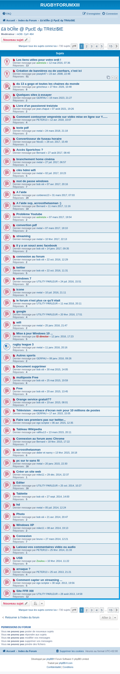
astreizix (41, 62)
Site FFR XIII (25, 591)
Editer (20, 482)
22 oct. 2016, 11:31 (57, 270)
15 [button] (110, 46)
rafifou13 (41, 432)
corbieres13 (42, 195)
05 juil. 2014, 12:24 (55, 507)
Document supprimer (31, 366)
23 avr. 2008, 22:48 (59, 73)
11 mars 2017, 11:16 (59, 206)
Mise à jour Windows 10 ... (34, 333)
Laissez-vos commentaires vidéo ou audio (46, 547)
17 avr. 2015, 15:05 (59, 413)
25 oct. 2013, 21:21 (60, 572)
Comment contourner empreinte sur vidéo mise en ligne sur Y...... (61, 116)
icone (20, 289)
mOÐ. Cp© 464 (25, 34)
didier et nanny (44, 452)
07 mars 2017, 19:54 (60, 217)
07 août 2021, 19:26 (63, 108)
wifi (18, 322)
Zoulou (40, 561)
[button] (74, 46)
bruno (39, 539)
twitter (20, 267)
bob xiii (40, 184)
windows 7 (23, 278)
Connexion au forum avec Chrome (40, 438)
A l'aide (21, 192)
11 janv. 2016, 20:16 (56, 347)
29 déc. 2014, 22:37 (58, 474)
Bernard (40, 152)
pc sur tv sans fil (28, 460)
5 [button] (102, 46)
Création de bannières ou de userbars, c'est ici (49, 70)
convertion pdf (26, 225)
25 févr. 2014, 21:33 (61, 550)
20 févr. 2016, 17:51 (71, 314)
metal (39, 130)
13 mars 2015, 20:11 (60, 432)
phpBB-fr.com (66, 663)
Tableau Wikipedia (29, 429)
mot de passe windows (32, 181)
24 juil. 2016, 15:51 (70, 281)
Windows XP (25, 525)
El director (42, 336)
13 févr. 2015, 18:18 (66, 452)
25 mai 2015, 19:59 (57, 380)
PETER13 (41, 119)
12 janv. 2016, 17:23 (62, 336)
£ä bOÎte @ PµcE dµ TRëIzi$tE (32, 28)
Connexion (24, 536)
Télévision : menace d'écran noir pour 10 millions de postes (58, 410)
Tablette (22, 493)
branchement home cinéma (35, 159)
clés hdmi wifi (26, 170)
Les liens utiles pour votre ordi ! (38, 59)
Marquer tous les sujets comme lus (38, 46)
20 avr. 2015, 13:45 (57, 391)
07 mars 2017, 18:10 (56, 228)
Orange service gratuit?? (33, 399)
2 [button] (86, 46)
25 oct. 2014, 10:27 (70, 485)
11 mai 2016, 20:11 (70, 303)
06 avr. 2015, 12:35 (62, 422)
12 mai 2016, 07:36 (59, 62)
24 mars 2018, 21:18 (56, 130)
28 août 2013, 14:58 (71, 594)
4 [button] (96, 46)
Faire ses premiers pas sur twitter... (41, 419)
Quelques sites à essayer (34, 94)
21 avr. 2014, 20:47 (57, 517)
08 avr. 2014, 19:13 (57, 528)
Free (19, 388)
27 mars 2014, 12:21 (56, 539)
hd (18, 504)
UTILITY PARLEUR (47, 281)
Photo (20, 514)
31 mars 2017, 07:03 (63, 195)
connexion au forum (30, 256)
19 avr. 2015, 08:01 (57, 402)
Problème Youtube (29, 214)
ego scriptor (42, 422)
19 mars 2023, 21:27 (60, 97)
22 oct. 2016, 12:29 (57, 259)
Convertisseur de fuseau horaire (39, 138)
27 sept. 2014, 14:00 (58, 496)
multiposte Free (27, 377)
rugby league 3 (23, 344)
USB (19, 558)
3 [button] (91, 46)
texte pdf (22, 127)
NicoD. (40, 141)
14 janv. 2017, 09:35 (58, 248)
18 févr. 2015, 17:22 (59, 441)
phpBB (49, 659)
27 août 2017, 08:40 (59, 152)
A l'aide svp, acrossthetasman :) (38, 203)
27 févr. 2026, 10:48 (61, 86)
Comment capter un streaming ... (39, 580)
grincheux (41, 86)
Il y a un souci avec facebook (36, 245)
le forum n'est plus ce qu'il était (38, 300)
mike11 (40, 474)
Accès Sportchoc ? (29, 149)
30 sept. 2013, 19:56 (63, 583)
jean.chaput (42, 108)
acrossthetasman (28, 449)
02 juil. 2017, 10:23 (55, 173)
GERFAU (41, 97)
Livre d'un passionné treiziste (37, 105)
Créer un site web (28, 471)
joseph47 (41, 73)
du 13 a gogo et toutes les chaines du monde (47, 83)
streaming (23, 236)
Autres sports (26, 355)
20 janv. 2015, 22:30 (56, 463)
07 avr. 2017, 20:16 (57, 184)
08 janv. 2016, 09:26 (60, 358)
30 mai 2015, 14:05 (57, 369)
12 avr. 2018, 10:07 (60, 119)
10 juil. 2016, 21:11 (55, 292)
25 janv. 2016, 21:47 (56, 325)
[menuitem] (6, 13)
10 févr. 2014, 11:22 (58, 561)
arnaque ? (23, 569)
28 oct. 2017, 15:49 (57, 141)
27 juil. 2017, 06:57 (55, 162)
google (21, 311)
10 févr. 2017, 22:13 (56, 239)
